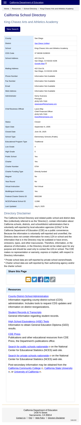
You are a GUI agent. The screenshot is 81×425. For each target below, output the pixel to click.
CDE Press (14, 334)
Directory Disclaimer (56, 418)
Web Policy (40, 418)
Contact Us (21, 418)
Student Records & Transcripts (24, 312)
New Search (12, 29)
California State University (58, 368)
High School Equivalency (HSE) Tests (28, 321)
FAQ (30, 418)
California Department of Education (26, 2)
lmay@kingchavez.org (44, 117)
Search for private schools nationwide (28, 355)
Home (6, 9)
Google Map (40, 64)
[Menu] (5, 2)
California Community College (24, 368)
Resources (16, 9)
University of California (26, 371)
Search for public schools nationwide (28, 346)
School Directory (30, 9)
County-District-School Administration (28, 296)
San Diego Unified (42, 43)
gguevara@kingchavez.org (46, 104)
